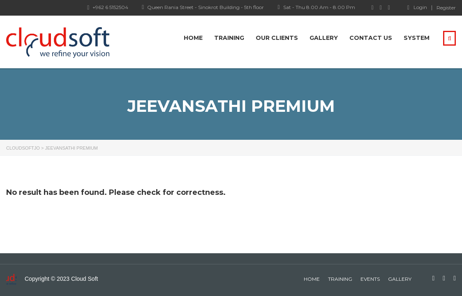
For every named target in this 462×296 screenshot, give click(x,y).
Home (193, 38)
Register (446, 7)
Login (417, 7)
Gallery (324, 38)
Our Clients (277, 38)
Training (229, 38)
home (312, 279)
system (417, 38)
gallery (399, 279)
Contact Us (370, 38)
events (370, 279)
